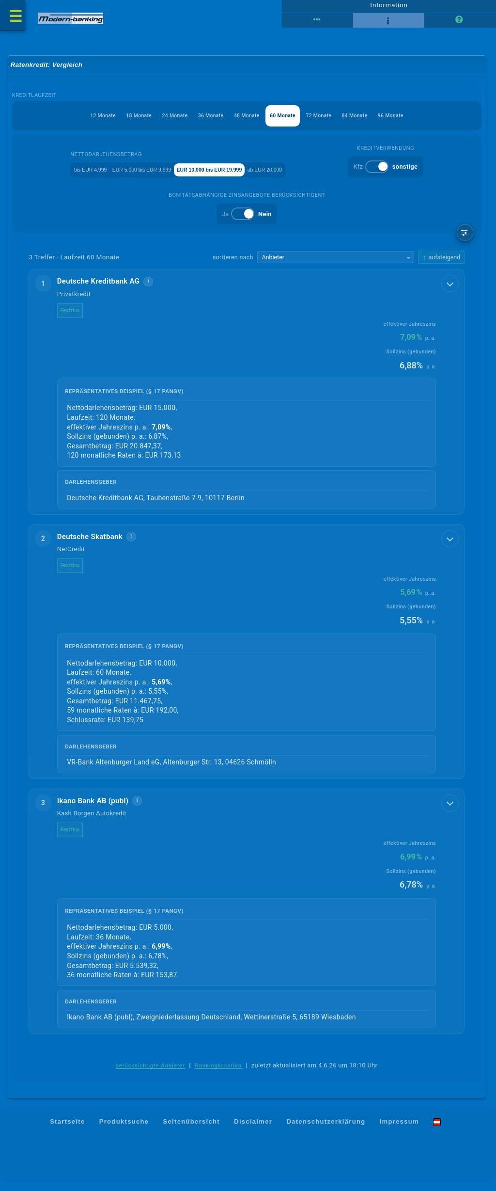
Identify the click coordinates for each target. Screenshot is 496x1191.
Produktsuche (124, 1130)
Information (389, 8)
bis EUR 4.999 (70, 175)
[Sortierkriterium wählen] (335, 264)
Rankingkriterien (218, 1075)
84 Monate (378, 122)
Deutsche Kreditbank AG (105, 288)
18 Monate (115, 122)
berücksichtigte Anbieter (150, 1075)
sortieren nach (233, 264)
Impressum (399, 1130)
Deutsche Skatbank (96, 544)
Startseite (67, 1130)
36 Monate (203, 122)
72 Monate (334, 122)
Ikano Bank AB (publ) (100, 809)
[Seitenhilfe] (460, 24)
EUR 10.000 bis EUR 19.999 (235, 175)
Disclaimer (253, 1130)
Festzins (77, 317)
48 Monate (247, 122)
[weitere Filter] (465, 239)
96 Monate (422, 122)
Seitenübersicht (191, 1130)
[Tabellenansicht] (317, 24)
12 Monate (71, 122)
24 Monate (159, 122)
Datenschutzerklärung (325, 1130)
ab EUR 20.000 (313, 175)
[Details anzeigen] (451, 290)
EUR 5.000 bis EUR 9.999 (142, 175)
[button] (247, 399)
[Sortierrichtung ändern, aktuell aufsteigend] (441, 264)
